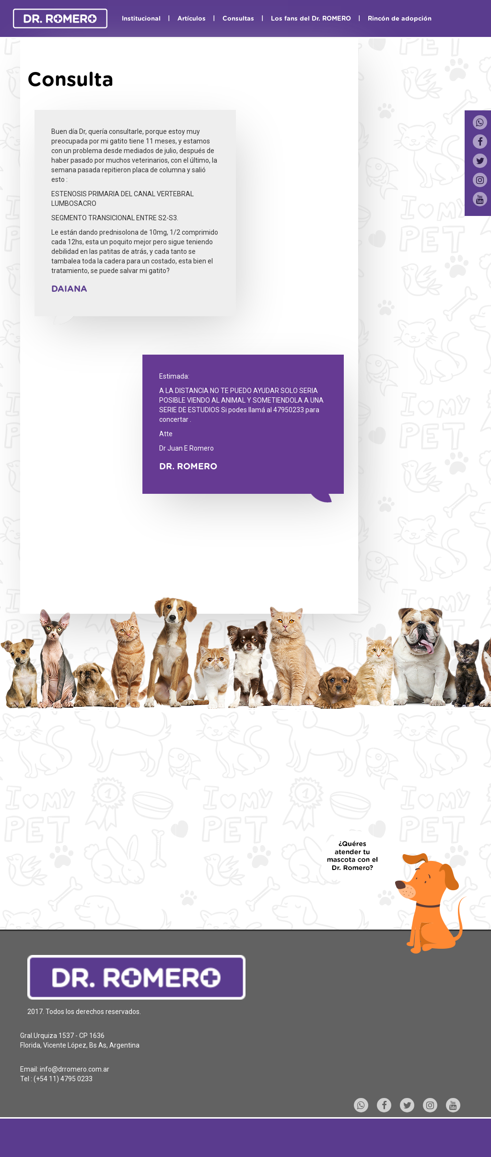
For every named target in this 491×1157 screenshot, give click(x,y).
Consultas (238, 19)
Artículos (191, 19)
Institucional (141, 19)
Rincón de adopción (400, 19)
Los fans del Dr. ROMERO (311, 19)
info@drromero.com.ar (74, 1069)
